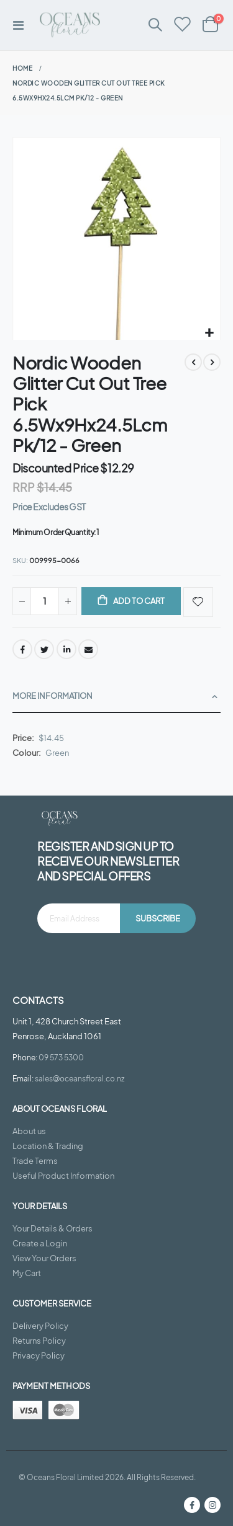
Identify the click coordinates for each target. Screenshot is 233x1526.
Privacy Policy (38, 1355)
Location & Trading (47, 1146)
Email (88, 649)
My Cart (26, 1273)
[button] (209, 333)
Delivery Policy (40, 1326)
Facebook (22, 649)
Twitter (44, 649)
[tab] (116, 696)
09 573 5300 (61, 1057)
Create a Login (39, 1243)
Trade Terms (35, 1161)
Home (22, 68)
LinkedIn (66, 649)
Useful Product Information (63, 1176)
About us (29, 1131)
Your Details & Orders (52, 1228)
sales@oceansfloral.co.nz (79, 1078)
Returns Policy (39, 1341)
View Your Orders (44, 1258)
